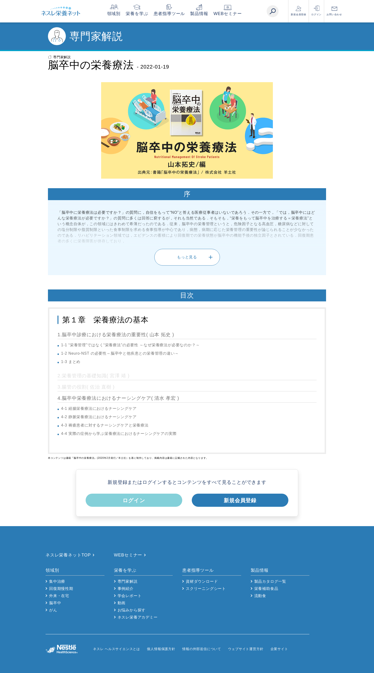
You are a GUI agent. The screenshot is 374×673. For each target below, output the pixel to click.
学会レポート (130, 596)
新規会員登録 (298, 14)
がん (53, 610)
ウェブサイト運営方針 (245, 649)
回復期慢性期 (61, 589)
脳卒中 (55, 603)
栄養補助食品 (266, 589)
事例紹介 (126, 589)
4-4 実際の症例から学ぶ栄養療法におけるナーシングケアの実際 (119, 434)
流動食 (260, 596)
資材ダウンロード (202, 581)
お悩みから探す (132, 610)
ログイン (316, 14)
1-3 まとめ (70, 362)
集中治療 (57, 581)
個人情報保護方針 (161, 649)
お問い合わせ (334, 14)
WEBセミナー (234, 13)
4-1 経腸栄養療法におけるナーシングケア (98, 408)
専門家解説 (62, 57)
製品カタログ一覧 (270, 581)
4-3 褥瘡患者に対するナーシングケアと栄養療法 (105, 425)
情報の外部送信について (201, 649)
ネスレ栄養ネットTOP (68, 555)
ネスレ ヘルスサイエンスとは (116, 649)
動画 (122, 603)
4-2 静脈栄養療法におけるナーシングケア (98, 417)
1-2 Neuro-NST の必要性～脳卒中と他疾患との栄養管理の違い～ (120, 353)
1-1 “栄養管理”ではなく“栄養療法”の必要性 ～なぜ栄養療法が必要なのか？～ (130, 345)
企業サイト (279, 649)
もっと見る (187, 257)
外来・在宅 (59, 596)
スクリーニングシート (206, 589)
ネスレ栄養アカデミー (138, 617)
